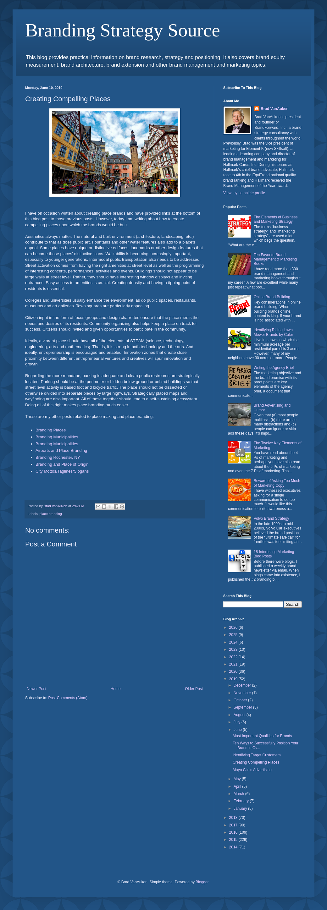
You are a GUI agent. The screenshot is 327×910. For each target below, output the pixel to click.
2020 (234, 671)
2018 (234, 817)
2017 (234, 825)
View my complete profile (244, 193)
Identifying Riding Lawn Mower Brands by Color (273, 332)
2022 (234, 657)
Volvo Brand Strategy (271, 518)
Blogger (202, 882)
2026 (234, 627)
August (240, 715)
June (238, 729)
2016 (234, 832)
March (239, 794)
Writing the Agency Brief (274, 367)
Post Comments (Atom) (67, 698)
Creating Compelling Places (256, 762)
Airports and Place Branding (61, 450)
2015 (234, 839)
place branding (51, 514)
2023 (234, 649)
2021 (234, 664)
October (241, 700)
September (243, 707)
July (237, 722)
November (243, 693)
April (238, 786)
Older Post (194, 689)
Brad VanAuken (275, 109)
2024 (234, 642)
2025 (234, 635)
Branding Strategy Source (122, 30)
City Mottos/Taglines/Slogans (62, 471)
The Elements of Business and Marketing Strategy (275, 219)
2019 (234, 679)
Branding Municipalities (57, 437)
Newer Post (36, 689)
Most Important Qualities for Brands (262, 736)
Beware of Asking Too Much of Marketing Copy (277, 483)
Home (116, 689)
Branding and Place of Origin (62, 464)
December (243, 685)
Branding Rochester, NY (58, 457)
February (242, 801)
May (238, 779)
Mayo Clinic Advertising (252, 770)
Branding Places (51, 430)
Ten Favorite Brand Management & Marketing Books (275, 259)
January (241, 808)
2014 (234, 847)
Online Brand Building (272, 297)
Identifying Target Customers (257, 755)
